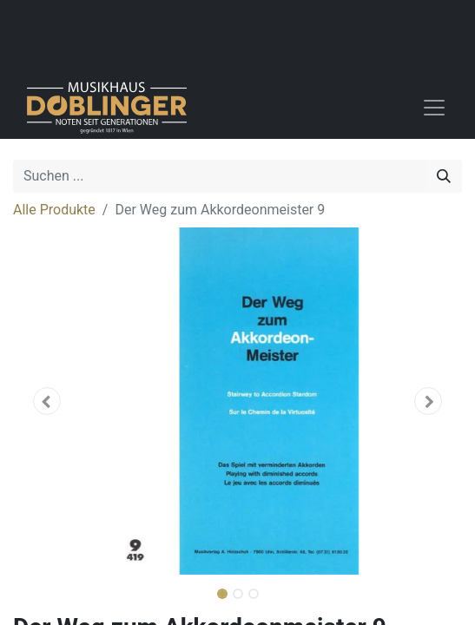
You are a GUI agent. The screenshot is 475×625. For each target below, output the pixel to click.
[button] (47, 401)
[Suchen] (444, 176)
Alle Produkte (54, 209)
